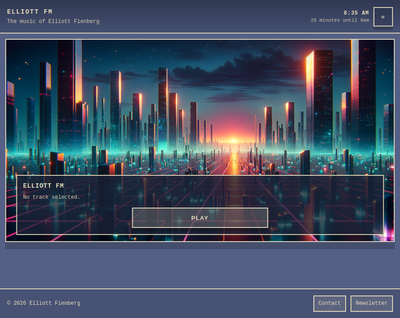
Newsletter (372, 303)
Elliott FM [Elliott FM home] (30, 11)
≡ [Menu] (383, 17)
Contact (330, 303)
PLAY (200, 218)
